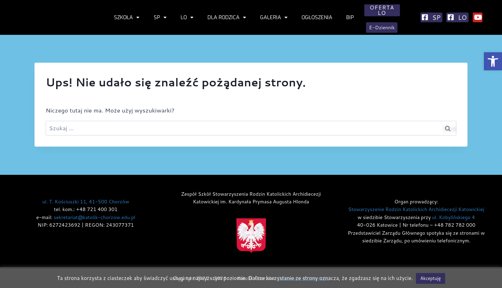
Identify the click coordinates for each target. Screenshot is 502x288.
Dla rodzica (226, 17)
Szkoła (126, 17)
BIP (350, 17)
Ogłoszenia (317, 17)
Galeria (274, 17)
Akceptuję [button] (430, 278)
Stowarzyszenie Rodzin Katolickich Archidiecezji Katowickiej (416, 209)
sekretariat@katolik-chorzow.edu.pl (94, 217)
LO (187, 17)
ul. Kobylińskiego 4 (453, 217)
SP (160, 17)
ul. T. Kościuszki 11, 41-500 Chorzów (85, 201)
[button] (493, 61)
